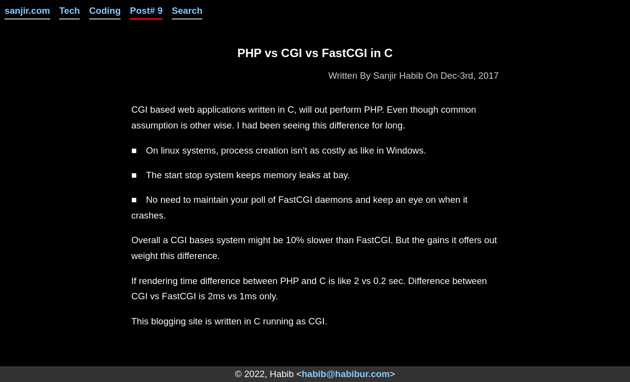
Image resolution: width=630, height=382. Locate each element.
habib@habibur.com (346, 374)
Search (187, 10)
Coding (105, 10)
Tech (69, 10)
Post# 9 (146, 10)
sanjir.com (27, 10)
